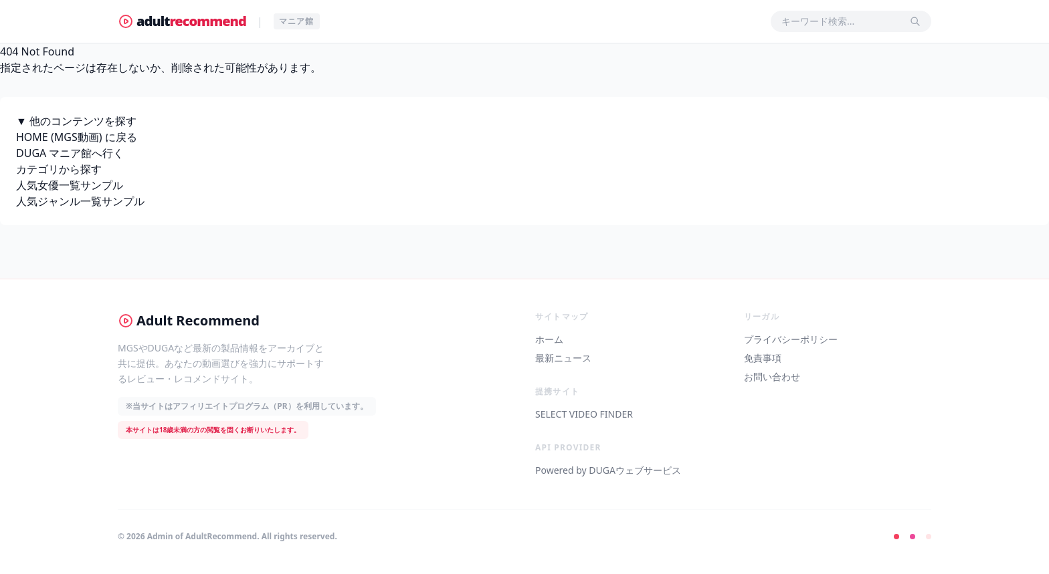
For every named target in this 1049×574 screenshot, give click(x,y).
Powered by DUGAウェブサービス (608, 470)
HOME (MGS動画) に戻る (76, 137)
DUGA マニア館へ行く (70, 153)
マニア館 (296, 21)
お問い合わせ (772, 376)
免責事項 (762, 357)
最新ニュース (563, 357)
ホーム (549, 339)
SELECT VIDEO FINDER (584, 414)
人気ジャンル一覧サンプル (80, 201)
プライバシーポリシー (791, 339)
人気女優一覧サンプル (69, 185)
